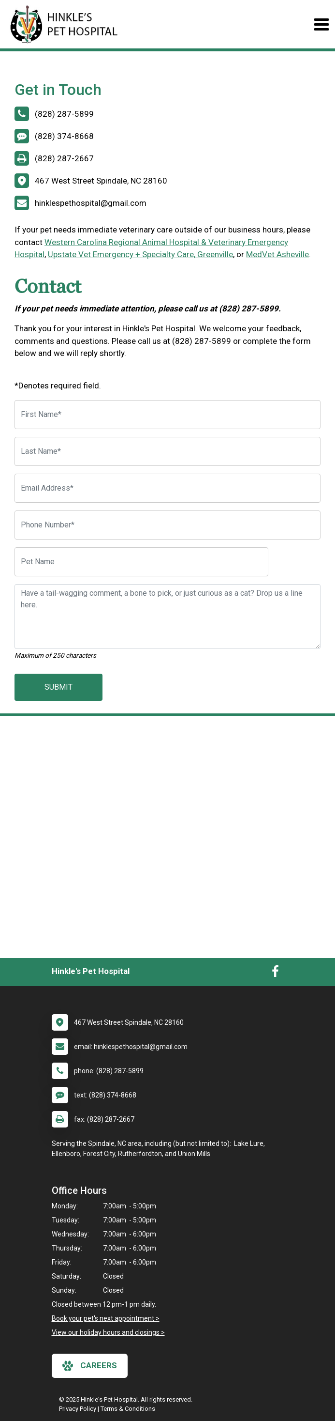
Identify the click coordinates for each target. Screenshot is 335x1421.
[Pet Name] (141, 561)
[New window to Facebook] (275, 973)
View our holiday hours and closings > (108, 1332)
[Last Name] (167, 451)
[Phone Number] (167, 525)
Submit (58, 687)
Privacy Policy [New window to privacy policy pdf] (77, 1408)
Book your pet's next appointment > (106, 1318)
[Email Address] (167, 488)
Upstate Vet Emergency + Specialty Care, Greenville (140, 254)
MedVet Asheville (277, 254)
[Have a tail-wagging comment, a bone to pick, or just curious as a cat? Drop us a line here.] (167, 616)
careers (89, 1365)
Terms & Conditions (128, 1408)
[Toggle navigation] (321, 24)
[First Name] (167, 414)
